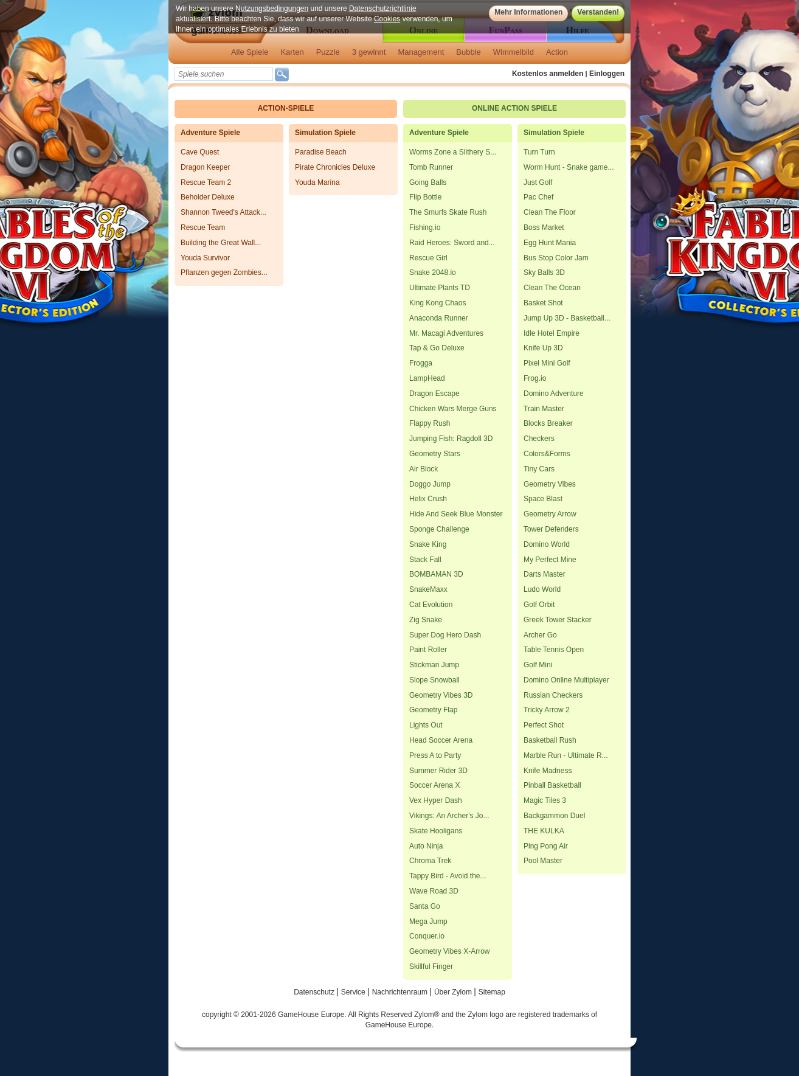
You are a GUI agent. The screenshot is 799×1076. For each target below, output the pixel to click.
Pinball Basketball (552, 785)
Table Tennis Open (554, 649)
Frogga (420, 363)
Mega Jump (428, 921)
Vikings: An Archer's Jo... (449, 815)
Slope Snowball (434, 680)
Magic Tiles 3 (545, 800)
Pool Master (543, 860)
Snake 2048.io (432, 272)
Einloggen (606, 73)
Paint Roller (428, 649)
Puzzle (328, 52)
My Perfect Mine (550, 559)
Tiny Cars (539, 469)
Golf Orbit (539, 604)
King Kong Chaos (437, 303)
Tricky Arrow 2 (547, 710)
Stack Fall (425, 559)
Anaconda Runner (438, 318)
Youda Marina (317, 182)
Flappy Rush (429, 423)
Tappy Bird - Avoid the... (447, 876)
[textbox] (224, 74)
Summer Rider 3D (438, 770)
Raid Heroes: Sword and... (452, 242)
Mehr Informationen (528, 12)
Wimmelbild (513, 52)
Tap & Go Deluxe (437, 348)
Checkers (539, 438)
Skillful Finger (431, 966)
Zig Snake (425, 620)
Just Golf (538, 182)
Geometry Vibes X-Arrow (449, 951)
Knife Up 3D (543, 348)
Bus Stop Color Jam (556, 258)
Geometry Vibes (550, 484)
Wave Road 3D (433, 891)
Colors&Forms (547, 453)
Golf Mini (538, 665)
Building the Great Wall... (221, 242)
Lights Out (426, 725)
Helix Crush (428, 499)
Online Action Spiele (514, 108)
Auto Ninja (426, 846)
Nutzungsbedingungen (271, 8)
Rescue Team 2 (206, 182)
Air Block (423, 469)
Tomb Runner (431, 167)
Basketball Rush (550, 740)
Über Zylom (454, 992)
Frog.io (535, 378)
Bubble (468, 52)
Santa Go (424, 906)
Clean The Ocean (552, 287)
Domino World (547, 544)
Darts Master (545, 574)
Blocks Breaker (548, 423)
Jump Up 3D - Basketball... (567, 318)
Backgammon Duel (554, 815)
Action (557, 52)
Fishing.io (424, 227)
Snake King (427, 544)
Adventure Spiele (210, 132)
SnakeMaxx (428, 589)
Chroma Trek (430, 860)
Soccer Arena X (434, 785)
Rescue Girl (428, 258)
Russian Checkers (553, 695)
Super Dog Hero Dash (445, 635)
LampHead (427, 378)
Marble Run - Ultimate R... (566, 755)
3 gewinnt (369, 52)
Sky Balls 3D (544, 272)
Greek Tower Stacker (558, 620)
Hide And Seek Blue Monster (455, 514)
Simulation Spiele (325, 132)
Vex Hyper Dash (435, 800)
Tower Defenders (551, 529)
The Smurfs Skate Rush (447, 212)
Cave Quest (200, 152)
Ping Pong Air (546, 846)
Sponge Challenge (439, 529)
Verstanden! (598, 12)
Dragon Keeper (205, 167)
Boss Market (544, 227)
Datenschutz (315, 992)
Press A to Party (435, 755)
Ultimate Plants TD (439, 287)
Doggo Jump (430, 484)
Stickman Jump (434, 665)
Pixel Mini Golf (547, 363)
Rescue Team (203, 227)
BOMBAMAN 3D (436, 574)
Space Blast (543, 499)
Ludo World (542, 589)
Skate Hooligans (435, 831)
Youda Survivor (205, 258)
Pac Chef (538, 197)
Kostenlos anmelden (547, 73)
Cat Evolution (430, 604)
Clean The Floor (550, 212)
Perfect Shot (544, 725)
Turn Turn (539, 152)
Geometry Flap (433, 710)
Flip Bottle (425, 197)
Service (354, 992)
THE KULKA (544, 831)
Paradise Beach (321, 152)
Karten (291, 52)
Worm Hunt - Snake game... (569, 167)
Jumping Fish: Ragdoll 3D (451, 438)
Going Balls (427, 182)
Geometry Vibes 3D (441, 695)
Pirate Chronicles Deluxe (335, 167)
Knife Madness (548, 770)
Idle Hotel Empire (551, 333)
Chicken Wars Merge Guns (453, 408)
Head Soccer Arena (440, 740)
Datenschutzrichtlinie (383, 8)
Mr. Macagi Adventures (446, 333)
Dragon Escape (434, 393)
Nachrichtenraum (401, 992)
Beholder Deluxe (208, 197)
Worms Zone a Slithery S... (452, 152)
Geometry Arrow (550, 514)
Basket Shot (543, 303)
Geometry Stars (434, 453)
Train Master (544, 408)
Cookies (387, 19)
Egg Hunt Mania (550, 242)
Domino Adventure (554, 393)
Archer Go (540, 635)
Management (421, 52)
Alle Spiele (249, 52)
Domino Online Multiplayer (566, 680)
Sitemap (492, 992)
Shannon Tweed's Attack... (223, 212)
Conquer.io (426, 936)
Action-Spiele (286, 108)
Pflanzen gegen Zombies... (224, 272)
